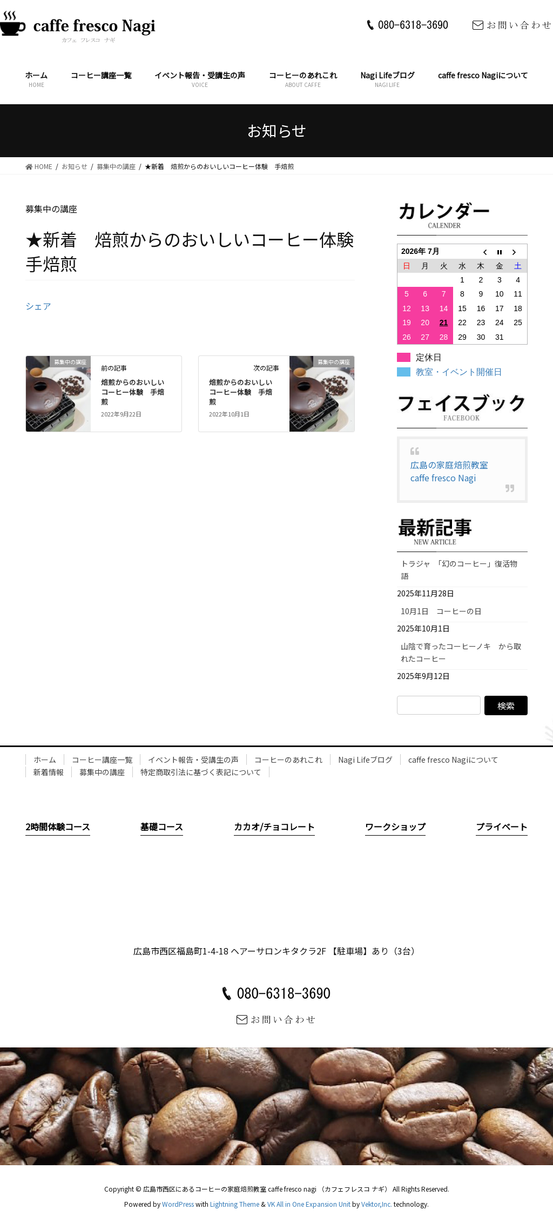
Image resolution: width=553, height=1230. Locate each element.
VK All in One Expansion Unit (308, 1203)
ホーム (44, 759)
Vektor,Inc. (376, 1203)
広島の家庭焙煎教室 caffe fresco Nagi (453, 471)
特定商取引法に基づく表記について (200, 772)
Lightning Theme (234, 1203)
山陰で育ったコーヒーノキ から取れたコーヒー (461, 652)
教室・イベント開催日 (459, 372)
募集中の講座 (102, 772)
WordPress (178, 1203)
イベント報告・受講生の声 (193, 759)
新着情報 (48, 772)
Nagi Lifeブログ (365, 759)
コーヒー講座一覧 (102, 759)
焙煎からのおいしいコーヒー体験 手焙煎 (132, 392)
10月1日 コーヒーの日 (445, 611)
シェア (38, 305)
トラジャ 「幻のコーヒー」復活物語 (459, 569)
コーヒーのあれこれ (288, 759)
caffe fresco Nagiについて (453, 759)
